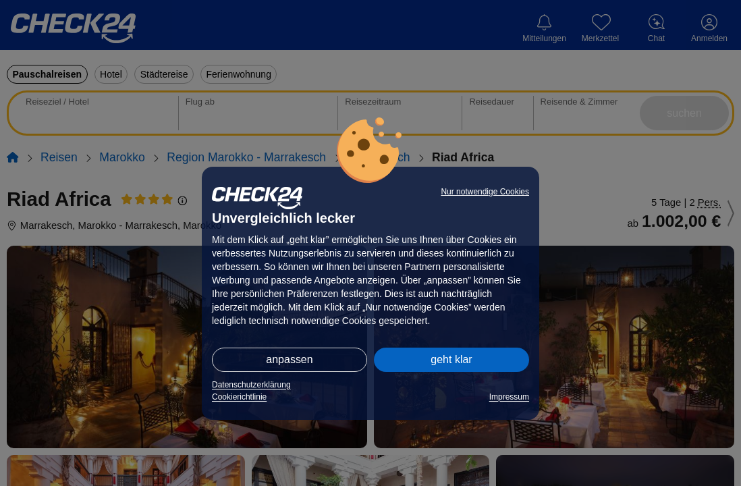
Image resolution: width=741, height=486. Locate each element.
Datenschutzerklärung (251, 384)
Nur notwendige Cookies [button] (485, 191)
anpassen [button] (289, 359)
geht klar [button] (451, 359)
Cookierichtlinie (239, 397)
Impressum (509, 397)
